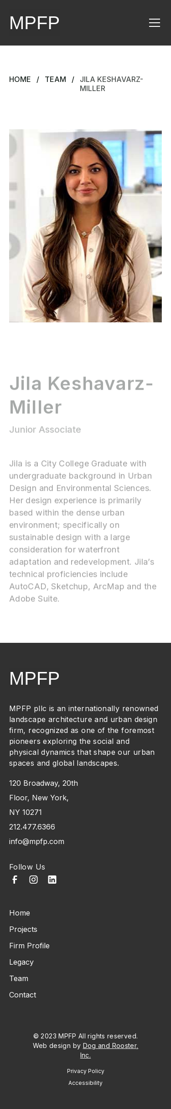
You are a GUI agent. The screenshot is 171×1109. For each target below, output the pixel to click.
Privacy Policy (85, 1071)
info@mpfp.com (36, 841)
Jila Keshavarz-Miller (111, 84)
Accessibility (85, 1082)
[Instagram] (33, 880)
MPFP (34, 23)
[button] (153, 23)
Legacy (21, 962)
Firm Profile (29, 945)
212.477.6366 (32, 826)
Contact (22, 994)
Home (20, 79)
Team (55, 79)
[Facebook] (15, 880)
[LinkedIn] (52, 880)
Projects (23, 929)
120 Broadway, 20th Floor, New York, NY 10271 (43, 797)
